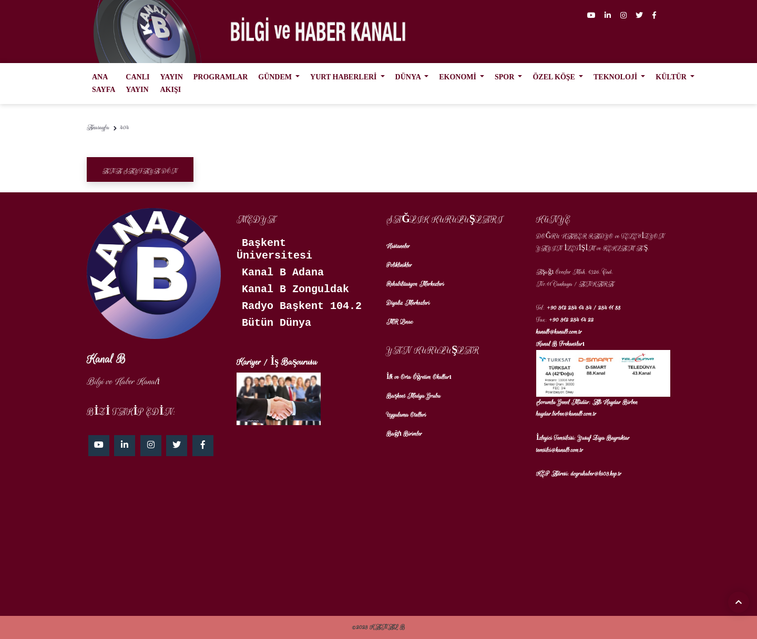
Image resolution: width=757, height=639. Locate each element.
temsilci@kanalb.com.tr (560, 450)
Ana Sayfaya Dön (140, 171)
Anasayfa (98, 127)
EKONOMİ (458, 77)
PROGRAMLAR (220, 77)
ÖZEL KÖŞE (555, 77)
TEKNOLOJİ (616, 77)
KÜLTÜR (672, 77)
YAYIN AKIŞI (171, 83)
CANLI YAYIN (137, 83)
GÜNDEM (275, 77)
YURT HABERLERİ (344, 77)
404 (124, 127)
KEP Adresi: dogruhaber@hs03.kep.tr (578, 473)
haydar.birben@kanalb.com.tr (566, 413)
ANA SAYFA (103, 83)
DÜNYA (409, 77)
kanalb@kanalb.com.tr (559, 331)
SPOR (505, 77)
